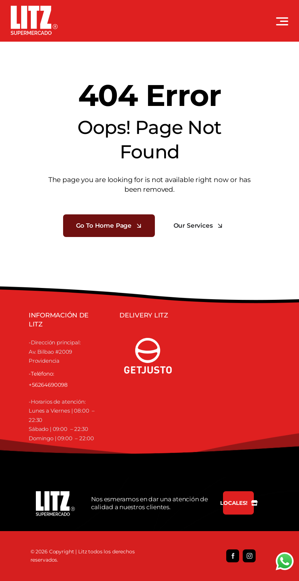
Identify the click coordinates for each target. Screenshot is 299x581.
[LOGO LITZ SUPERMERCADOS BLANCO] (34, 8)
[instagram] (249, 555)
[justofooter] (148, 330)
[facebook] (232, 555)
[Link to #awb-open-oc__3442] (282, 21)
